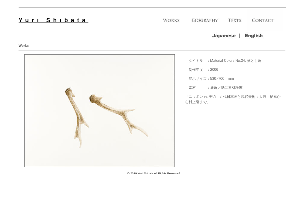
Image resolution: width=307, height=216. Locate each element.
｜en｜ (255, 36)
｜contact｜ (265, 22)
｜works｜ (171, 22)
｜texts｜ (235, 22)
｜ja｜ (225, 36)
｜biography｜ (204, 22)
